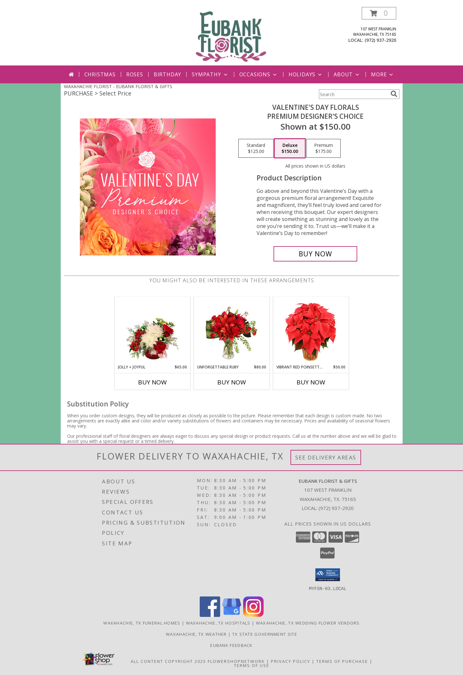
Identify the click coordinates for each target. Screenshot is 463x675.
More (382, 74)
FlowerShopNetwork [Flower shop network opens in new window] (236, 661)
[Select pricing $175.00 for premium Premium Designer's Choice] (323, 148)
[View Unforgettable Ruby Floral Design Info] (231, 330)
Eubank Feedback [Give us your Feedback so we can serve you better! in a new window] (231, 645)
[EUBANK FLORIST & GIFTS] (231, 36)
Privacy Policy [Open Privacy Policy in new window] (290, 661)
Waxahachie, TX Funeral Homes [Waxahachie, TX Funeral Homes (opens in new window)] (141, 623)
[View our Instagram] (253, 615)
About (347, 74)
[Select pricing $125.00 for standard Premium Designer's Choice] (256, 148)
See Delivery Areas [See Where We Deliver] (325, 457)
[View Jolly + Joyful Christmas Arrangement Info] (152, 330)
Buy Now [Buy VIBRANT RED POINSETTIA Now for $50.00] (311, 382)
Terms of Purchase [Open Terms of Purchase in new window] (342, 661)
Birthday (167, 74)
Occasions (258, 74)
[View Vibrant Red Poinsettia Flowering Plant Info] (310, 330)
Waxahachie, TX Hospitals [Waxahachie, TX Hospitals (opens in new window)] (218, 623)
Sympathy (210, 74)
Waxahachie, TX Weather (196, 634)
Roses (134, 74)
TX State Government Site (264, 634)
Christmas (100, 74)
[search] (394, 93)
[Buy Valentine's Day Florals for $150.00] (316, 254)
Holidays (306, 74)
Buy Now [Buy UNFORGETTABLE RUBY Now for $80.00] (231, 382)
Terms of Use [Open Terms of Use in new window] (251, 665)
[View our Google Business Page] (231, 615)
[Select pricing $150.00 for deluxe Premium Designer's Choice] (290, 148)
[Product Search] (353, 94)
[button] (379, 13)
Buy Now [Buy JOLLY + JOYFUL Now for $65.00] (152, 382)
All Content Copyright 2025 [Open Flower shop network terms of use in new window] (168, 661)
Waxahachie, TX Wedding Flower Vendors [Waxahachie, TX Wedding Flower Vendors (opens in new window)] (308, 623)
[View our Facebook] (210, 615)
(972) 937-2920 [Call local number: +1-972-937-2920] (380, 40)
